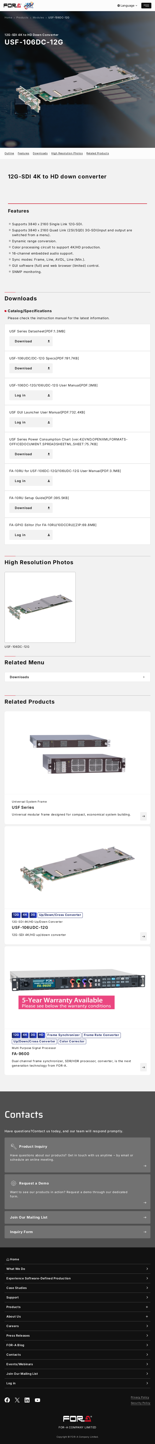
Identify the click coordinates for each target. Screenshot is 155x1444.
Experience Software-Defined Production (38, 1278)
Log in (32, 395)
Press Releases (18, 1335)
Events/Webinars (19, 1364)
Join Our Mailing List (22, 1373)
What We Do (15, 1269)
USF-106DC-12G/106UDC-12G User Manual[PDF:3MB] (53, 385)
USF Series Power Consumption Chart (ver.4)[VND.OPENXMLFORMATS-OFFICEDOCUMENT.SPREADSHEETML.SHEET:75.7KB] (68, 441)
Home (8, 17)
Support (12, 1297)
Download (32, 341)
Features (23, 153)
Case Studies (16, 1288)
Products (22, 17)
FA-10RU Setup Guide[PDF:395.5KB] (39, 498)
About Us (13, 1316)
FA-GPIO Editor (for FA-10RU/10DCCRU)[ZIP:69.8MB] (53, 525)
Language (127, 5)
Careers (12, 1326)
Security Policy (140, 1402)
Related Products (97, 153)
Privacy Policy (140, 1397)
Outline (9, 153)
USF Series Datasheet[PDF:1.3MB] (37, 331)
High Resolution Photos (67, 153)
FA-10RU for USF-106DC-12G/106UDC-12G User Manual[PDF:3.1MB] (65, 471)
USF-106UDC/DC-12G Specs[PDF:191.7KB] (44, 358)
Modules (38, 17)
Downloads (40, 153)
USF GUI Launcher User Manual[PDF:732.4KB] (47, 412)
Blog (15, 1345)
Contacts (13, 1354)
